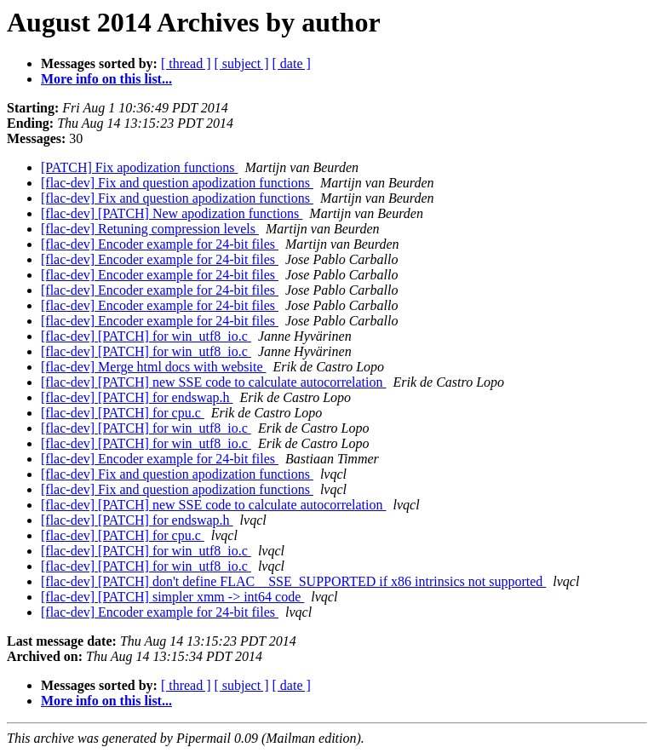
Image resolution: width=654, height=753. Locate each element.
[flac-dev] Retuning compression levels (150, 228)
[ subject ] (242, 63)
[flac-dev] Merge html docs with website (154, 366)
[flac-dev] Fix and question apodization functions (177, 182)
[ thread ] (186, 63)
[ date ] (291, 63)
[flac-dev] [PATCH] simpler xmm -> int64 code (172, 596)
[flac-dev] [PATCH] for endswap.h (137, 397)
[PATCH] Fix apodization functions (139, 167)
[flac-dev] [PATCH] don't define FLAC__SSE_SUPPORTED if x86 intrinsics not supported (293, 581)
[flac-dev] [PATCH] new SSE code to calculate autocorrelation (214, 382)
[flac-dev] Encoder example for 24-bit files (159, 244)
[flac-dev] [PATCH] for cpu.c (122, 412)
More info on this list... (106, 79)
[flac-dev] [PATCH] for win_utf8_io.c (146, 336)
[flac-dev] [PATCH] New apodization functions (171, 213)
